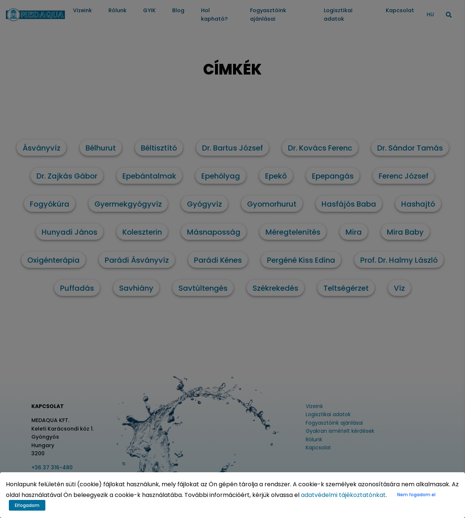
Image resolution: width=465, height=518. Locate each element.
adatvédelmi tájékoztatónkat (343, 495)
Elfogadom (27, 505)
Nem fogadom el (416, 494)
